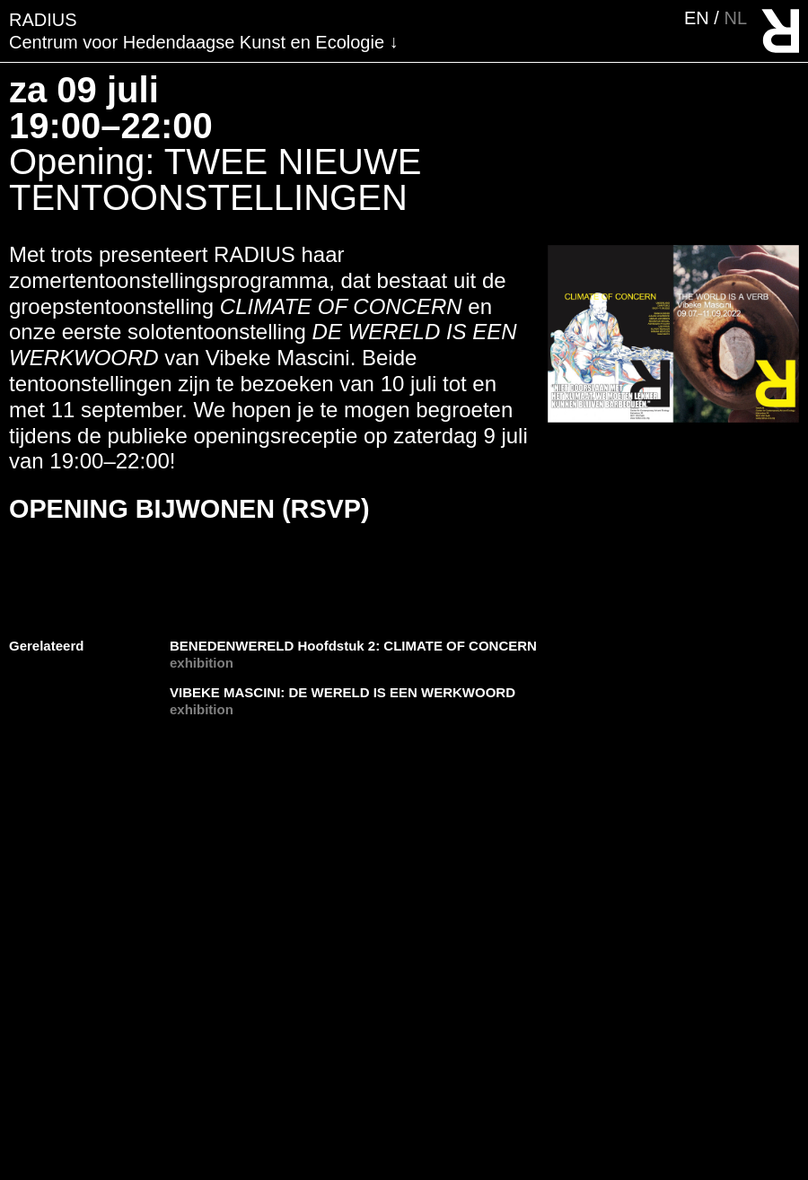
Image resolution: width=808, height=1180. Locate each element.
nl (735, 18)
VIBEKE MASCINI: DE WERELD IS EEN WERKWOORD (342, 692)
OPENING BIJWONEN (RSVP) (189, 508)
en (699, 18)
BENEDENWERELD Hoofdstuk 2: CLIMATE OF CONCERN (353, 645)
